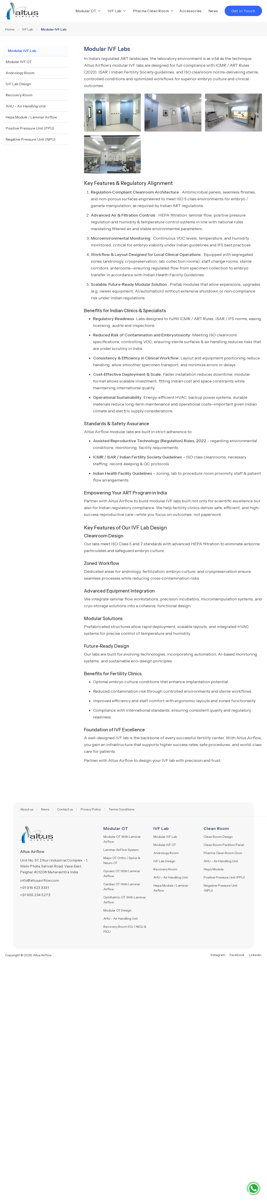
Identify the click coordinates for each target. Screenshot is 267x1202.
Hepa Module (214, 869)
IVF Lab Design (164, 861)
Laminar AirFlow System (121, 850)
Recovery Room (165, 869)
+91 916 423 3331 (34, 887)
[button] (87, 10)
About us (26, 809)
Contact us (65, 809)
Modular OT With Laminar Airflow (122, 839)
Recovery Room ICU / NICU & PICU (124, 929)
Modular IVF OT (164, 845)
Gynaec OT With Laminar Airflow (121, 873)
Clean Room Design (218, 837)
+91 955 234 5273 (35, 895)
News (213, 11)
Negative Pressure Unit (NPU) (220, 888)
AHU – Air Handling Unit (120, 918)
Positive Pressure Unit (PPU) (224, 877)
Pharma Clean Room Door (223, 853)
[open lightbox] (112, 113)
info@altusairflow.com (39, 880)
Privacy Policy (91, 809)
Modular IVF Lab (165, 837)
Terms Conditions (121, 809)
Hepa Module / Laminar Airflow (170, 888)
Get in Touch (243, 11)
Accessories (190, 11)
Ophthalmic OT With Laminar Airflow (124, 899)
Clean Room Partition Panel (224, 845)
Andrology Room (166, 853)
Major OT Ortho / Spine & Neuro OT (121, 860)
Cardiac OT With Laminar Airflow (121, 886)
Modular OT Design (117, 910)
